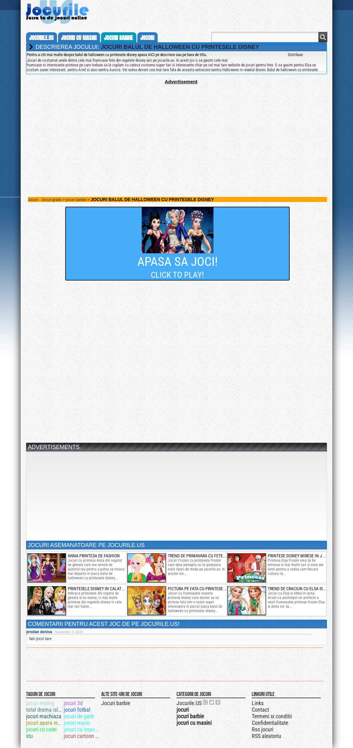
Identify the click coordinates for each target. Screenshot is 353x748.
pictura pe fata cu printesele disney (204, 588)
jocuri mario (77, 723)
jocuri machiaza (43, 716)
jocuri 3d (73, 703)
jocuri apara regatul (44, 723)
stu (29, 736)
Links (258, 703)
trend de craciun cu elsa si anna (301, 588)
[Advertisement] (176, 128)
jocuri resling (40, 703)
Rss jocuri (262, 729)
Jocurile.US (189, 703)
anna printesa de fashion (94, 555)
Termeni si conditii (272, 716)
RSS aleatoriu (266, 736)
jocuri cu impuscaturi (82, 729)
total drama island (44, 709)
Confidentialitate (270, 723)
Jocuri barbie (115, 703)
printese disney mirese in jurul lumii (305, 555)
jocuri (147, 38)
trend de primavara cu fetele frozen (205, 555)
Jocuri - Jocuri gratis (44, 200)
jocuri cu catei (41, 729)
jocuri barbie (118, 38)
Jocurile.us (41, 38)
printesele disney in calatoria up (102, 588)
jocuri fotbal (77, 709)
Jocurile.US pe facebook (218, 702)
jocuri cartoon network (82, 736)
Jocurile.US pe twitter (212, 702)
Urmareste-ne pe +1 (205, 702)
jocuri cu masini (79, 38)
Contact (260, 709)
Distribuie (295, 54)
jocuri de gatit (79, 716)
